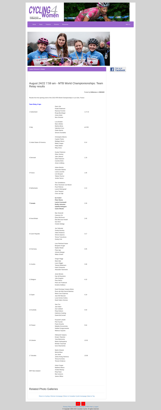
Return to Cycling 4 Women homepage (50, 396)
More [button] (128, 24)
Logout (96, 407)
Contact (75, 407)
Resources (65, 24)
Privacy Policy (67, 407)
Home (34, 24)
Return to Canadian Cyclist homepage (74, 396)
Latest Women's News (37, 69)
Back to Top (91, 396)
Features (48, 24)
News (40, 24)
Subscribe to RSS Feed (85, 407)
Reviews (56, 24)
